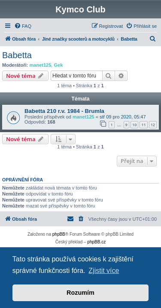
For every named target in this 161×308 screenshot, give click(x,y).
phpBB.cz (96, 242)
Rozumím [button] (80, 292)
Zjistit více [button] (103, 270)
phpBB (58, 234)
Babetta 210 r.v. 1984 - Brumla (64, 111)
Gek (58, 65)
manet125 (41, 65)
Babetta (17, 55)
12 (153, 124)
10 (134, 124)
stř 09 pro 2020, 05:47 (123, 116)
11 (143, 124)
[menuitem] (22, 26)
